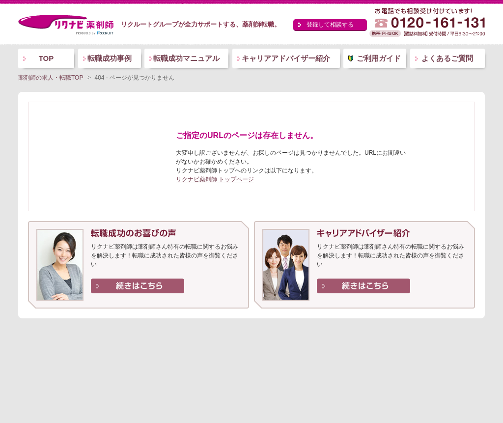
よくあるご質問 (447, 58)
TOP (46, 58)
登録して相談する (330, 24)
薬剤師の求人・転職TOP (50, 77)
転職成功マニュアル (186, 58)
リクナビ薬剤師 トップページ (215, 179)
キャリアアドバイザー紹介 (286, 58)
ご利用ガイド (379, 58)
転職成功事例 (109, 58)
